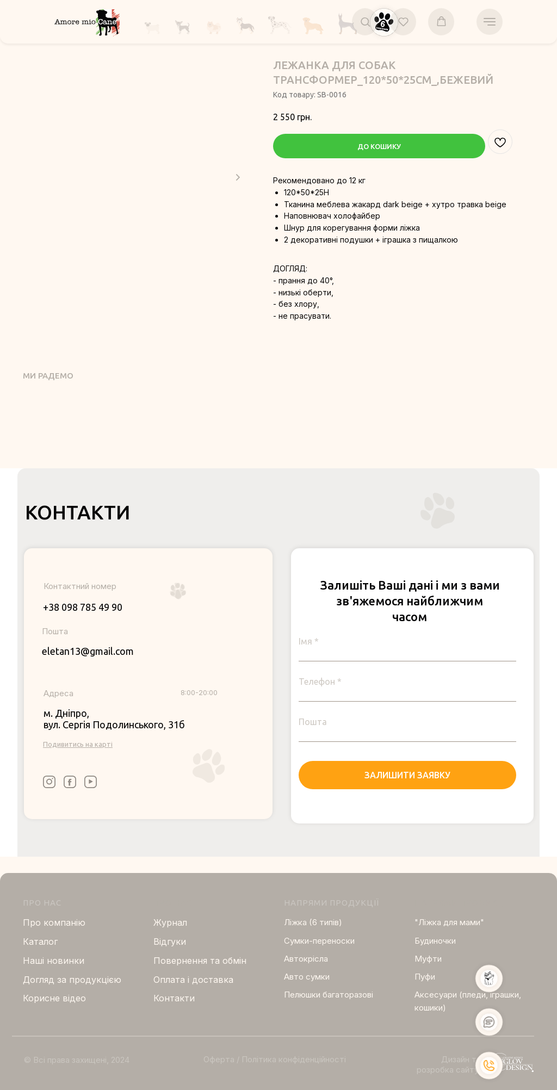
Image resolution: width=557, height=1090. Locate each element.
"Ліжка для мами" (449, 922)
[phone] (407, 681)
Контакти (174, 998)
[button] (365, 21)
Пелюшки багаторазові (328, 994)
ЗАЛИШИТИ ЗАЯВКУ (407, 775)
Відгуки (169, 941)
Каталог (40, 941)
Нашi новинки (53, 960)
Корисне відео (54, 998)
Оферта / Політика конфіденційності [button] (274, 1059)
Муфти (428, 958)
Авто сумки (307, 976)
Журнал (170, 922)
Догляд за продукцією (72, 979)
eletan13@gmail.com (88, 651)
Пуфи (424, 976)
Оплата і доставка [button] (193, 979)
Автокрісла (306, 958)
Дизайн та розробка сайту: (449, 1064)
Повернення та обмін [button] (199, 960)
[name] (407, 641)
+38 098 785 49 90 (82, 607)
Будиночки (435, 941)
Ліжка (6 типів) (313, 922)
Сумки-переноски (319, 941)
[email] (407, 722)
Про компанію (54, 922)
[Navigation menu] (490, 22)
